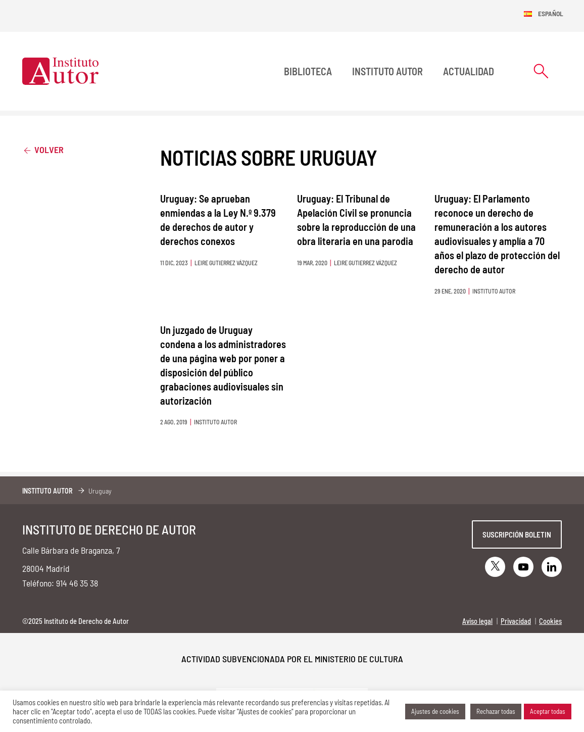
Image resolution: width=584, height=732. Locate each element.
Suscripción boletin (516, 534)
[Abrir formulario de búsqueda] (541, 71)
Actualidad (468, 71)
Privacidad (516, 621)
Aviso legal (477, 621)
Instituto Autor (387, 71)
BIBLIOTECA (308, 71)
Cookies (550, 621)
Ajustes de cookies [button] (435, 711)
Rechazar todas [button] (495, 711)
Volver (43, 149)
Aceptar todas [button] (547, 711)
